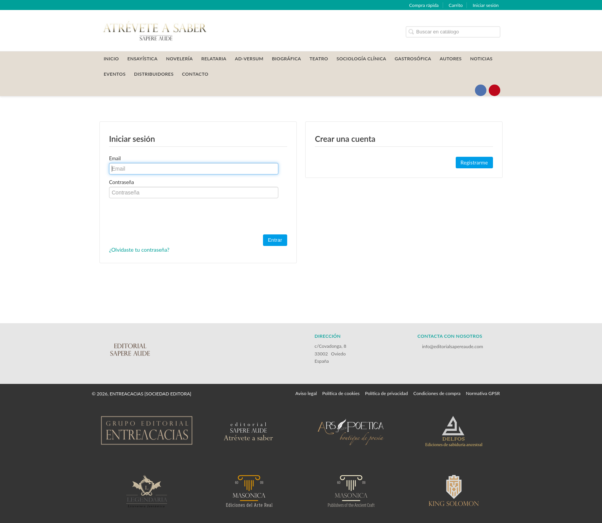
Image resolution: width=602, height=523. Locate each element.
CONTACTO (195, 74)
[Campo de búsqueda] (453, 31)
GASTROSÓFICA (413, 58)
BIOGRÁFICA (286, 58)
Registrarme (474, 162)
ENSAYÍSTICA (142, 58)
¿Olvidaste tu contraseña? (139, 249)
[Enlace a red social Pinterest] (494, 90)
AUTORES (450, 58)
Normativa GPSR (483, 393)
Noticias (481, 58)
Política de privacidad (386, 393)
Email (115, 158)
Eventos (115, 74)
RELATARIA (214, 58)
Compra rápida (423, 5)
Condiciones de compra (436, 393)
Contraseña (121, 182)
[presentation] (167, 217)
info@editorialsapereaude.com (452, 346)
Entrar (275, 240)
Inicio (111, 58)
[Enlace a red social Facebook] (480, 90)
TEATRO (318, 58)
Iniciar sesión (486, 5)
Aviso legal (306, 393)
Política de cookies (340, 393)
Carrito (456, 5)
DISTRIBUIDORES (154, 74)
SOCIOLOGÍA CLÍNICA (361, 58)
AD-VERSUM (249, 58)
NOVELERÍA (179, 58)
